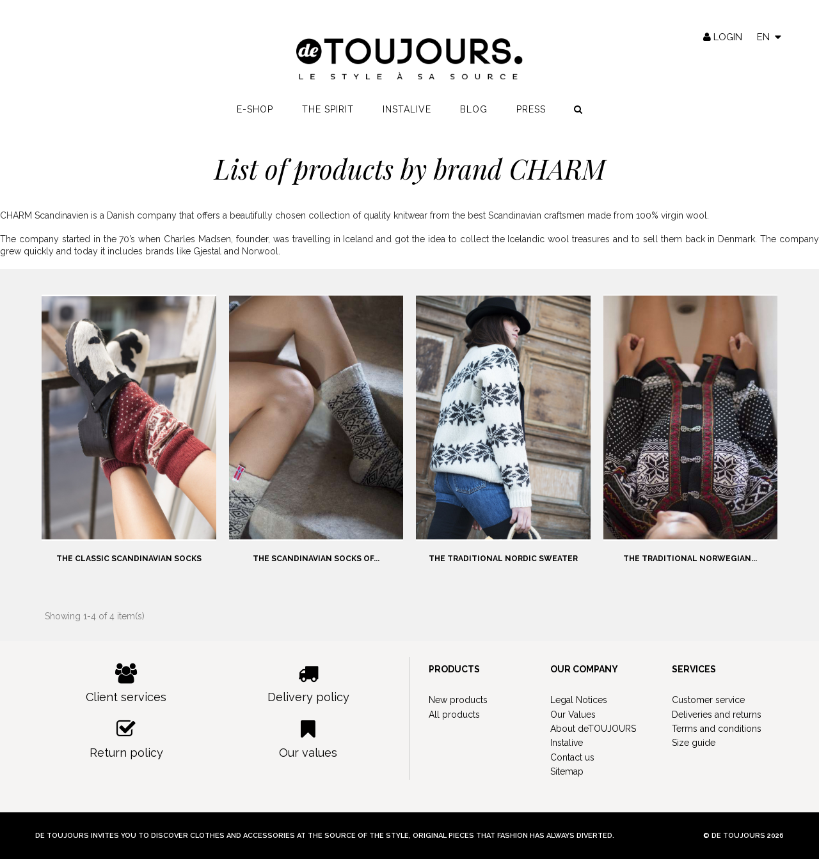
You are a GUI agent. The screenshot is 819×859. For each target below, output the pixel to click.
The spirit (328, 109)
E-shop (255, 109)
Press (531, 109)
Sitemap (567, 771)
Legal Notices (578, 700)
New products (458, 700)
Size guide (693, 743)
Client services (126, 683)
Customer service (708, 700)
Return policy (126, 739)
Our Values (573, 714)
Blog (474, 109)
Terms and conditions (716, 729)
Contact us (572, 757)
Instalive (407, 109)
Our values (309, 739)
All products (454, 714)
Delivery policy (309, 683)
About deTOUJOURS (593, 729)
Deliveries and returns (716, 714)
